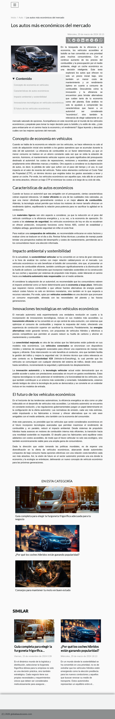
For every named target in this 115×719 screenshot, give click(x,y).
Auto (21, 17)
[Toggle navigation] (14, 5)
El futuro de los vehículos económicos (32, 108)
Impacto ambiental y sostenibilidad (30, 97)
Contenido (24, 78)
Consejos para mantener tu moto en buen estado (43, 590)
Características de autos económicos (31, 91)
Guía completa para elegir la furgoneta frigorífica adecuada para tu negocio (33, 650)
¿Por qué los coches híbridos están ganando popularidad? (47, 554)
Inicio (13, 17)
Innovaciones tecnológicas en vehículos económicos (39, 103)
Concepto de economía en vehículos (31, 85)
